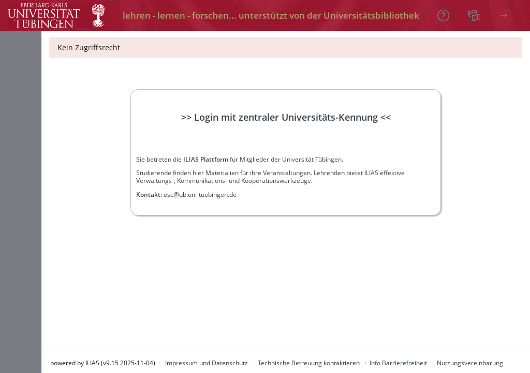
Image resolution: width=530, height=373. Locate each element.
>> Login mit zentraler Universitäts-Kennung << (286, 117)
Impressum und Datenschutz (206, 362)
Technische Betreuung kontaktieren (309, 362)
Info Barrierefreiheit (398, 362)
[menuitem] (475, 15)
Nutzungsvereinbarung (470, 362)
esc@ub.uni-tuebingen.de (200, 194)
